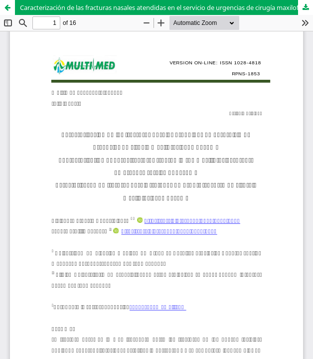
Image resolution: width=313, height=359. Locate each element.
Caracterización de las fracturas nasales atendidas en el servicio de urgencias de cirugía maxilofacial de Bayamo (166, 7)
